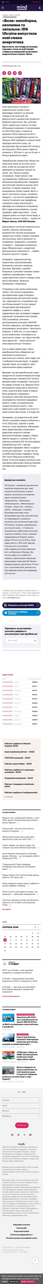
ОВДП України (7, 675)
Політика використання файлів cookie (21, 1238)
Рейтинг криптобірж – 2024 (18, 764)
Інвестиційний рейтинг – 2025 (19, 752)
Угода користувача (21, 1231)
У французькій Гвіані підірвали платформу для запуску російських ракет (18, 866)
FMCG (12, 15)
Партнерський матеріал (26, 1014)
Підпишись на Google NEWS (21, 605)
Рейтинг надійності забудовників (21, 793)
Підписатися (36, 2)
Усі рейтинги (9, 797)
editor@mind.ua (13, 598)
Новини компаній (9, 17)
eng (7, 2)
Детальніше (14, 1281)
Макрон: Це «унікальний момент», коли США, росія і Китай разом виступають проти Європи (20, 820)
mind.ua (21, 1172)
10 (5, 940)
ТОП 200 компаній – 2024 (17, 758)
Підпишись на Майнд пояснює (21, 613)
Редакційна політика (21, 1225)
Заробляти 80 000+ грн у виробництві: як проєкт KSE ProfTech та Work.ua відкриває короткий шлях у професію (20, 1022)
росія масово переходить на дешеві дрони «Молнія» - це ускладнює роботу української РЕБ (20, 856)
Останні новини (8, 812)
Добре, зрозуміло (27, 1281)
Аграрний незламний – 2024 (19, 778)
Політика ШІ (21, 1228)
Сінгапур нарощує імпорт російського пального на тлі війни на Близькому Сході (20, 902)
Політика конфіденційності (21, 1235)
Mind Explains (22, 1034)
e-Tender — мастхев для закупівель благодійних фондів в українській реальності (18, 989)
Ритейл (17, 15)
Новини (5, 15)
